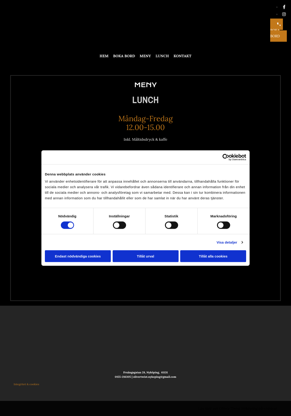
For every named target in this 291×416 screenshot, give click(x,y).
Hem (104, 56)
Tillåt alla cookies (213, 256)
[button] (278, 30)
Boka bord (124, 56)
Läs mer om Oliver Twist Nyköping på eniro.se (237, 408)
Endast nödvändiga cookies (78, 256)
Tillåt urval (145, 256)
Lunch (162, 56)
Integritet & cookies (26, 384)
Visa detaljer (227, 242)
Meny (145, 56)
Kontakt (182, 56)
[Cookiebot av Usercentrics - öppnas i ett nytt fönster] (226, 157)
